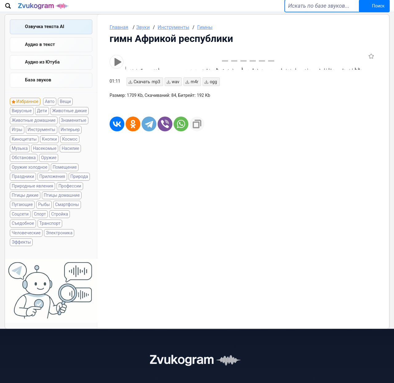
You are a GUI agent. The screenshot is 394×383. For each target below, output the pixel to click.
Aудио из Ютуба (42, 72)
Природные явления (32, 196)
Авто (50, 112)
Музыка (20, 159)
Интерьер (70, 140)
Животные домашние (34, 131)
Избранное (27, 112)
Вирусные (22, 121)
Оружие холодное (29, 177)
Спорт (40, 224)
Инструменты (41, 140)
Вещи (65, 112)
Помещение (65, 177)
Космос (70, 149)
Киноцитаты (24, 149)
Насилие (70, 159)
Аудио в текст (40, 53)
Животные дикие (69, 121)
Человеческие (26, 243)
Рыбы (44, 215)
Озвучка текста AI (44, 35)
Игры (17, 140)
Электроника (59, 243)
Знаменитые (73, 131)
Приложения (52, 187)
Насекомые (44, 159)
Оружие (48, 168)
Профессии (69, 196)
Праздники (23, 187)
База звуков (38, 90)
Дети (42, 121)
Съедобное (23, 234)
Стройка (59, 224)
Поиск (370, 9)
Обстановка (24, 168)
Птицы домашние (62, 206)
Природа (79, 187)
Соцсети (20, 224)
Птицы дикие (25, 206)
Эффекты (21, 252)
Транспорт (50, 234)
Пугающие (22, 215)
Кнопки (49, 149)
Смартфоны (67, 215)
